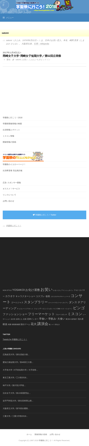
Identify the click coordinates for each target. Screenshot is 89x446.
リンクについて (9, 195)
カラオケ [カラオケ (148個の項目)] (10, 296)
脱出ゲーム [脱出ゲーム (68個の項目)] (25, 324)
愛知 (8, 59)
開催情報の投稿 (9, 142)
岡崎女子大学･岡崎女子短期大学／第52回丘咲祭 (32, 55)
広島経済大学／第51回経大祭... (16, 354)
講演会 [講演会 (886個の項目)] (42, 324)
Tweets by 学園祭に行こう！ (15, 339)
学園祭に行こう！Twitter (44, 215)
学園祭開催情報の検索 (12, 124)
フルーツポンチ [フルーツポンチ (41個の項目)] (61, 314)
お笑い (25, 59)
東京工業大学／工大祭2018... (15, 377)
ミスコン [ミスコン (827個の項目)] (75, 314)
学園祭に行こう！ (13, 226)
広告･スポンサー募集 (12, 183)
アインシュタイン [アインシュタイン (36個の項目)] (67, 290)
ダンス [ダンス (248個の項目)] (73, 302)
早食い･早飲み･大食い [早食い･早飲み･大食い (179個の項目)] (52, 318)
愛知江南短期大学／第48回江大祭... (18, 362)
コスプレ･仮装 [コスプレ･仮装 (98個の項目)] (43, 296)
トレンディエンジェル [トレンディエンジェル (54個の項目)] (43, 309)
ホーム (29, 434)
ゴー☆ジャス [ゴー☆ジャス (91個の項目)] (17, 302)
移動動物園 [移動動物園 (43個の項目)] (16, 324)
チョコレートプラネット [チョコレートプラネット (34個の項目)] (25, 308)
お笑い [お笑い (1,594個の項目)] (46, 289)
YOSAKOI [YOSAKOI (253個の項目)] (18, 289)
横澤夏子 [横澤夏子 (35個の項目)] (74, 319)
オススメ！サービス (11, 189)
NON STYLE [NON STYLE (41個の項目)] (7, 290)
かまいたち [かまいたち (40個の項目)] (57, 290)
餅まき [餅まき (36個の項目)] (57, 324)
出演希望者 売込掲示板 (12, 170)
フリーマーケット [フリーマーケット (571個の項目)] (41, 314)
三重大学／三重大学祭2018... (15, 416)
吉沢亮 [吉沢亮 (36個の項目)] (13, 319)
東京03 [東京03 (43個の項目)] (68, 319)
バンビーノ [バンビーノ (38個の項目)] (68, 308)
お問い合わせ (8, 201)
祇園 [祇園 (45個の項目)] (9, 324)
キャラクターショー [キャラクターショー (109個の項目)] (25, 296)
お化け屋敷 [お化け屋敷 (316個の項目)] (32, 290)
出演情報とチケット (11, 130)
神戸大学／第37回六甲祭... (14, 385)
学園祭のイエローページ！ (14, 164)
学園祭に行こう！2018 (12, 117)
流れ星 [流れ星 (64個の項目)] (81, 319)
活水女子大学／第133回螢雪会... (16, 393)
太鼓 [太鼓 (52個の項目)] (25, 319)
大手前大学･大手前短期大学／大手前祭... (20, 370)
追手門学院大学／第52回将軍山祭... (18, 401)
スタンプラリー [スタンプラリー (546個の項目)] (36, 302)
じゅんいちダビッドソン (39, 59)
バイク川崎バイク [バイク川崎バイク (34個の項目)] (58, 308)
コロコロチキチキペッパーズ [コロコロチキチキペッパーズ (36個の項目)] (60, 296)
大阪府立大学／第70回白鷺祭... (16, 408)
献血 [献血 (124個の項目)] (5, 324)
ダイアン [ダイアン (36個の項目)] (65, 302)
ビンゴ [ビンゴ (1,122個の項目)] (79, 308)
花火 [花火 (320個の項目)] (34, 324)
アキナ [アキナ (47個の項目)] (76, 290)
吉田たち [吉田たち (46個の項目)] (19, 319)
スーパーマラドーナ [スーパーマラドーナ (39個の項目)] (55, 302)
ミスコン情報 (8, 136)
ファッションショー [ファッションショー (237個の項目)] (15, 314)
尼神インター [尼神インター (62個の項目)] (33, 319)
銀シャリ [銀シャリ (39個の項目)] (52, 324)
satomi (18, 59)
